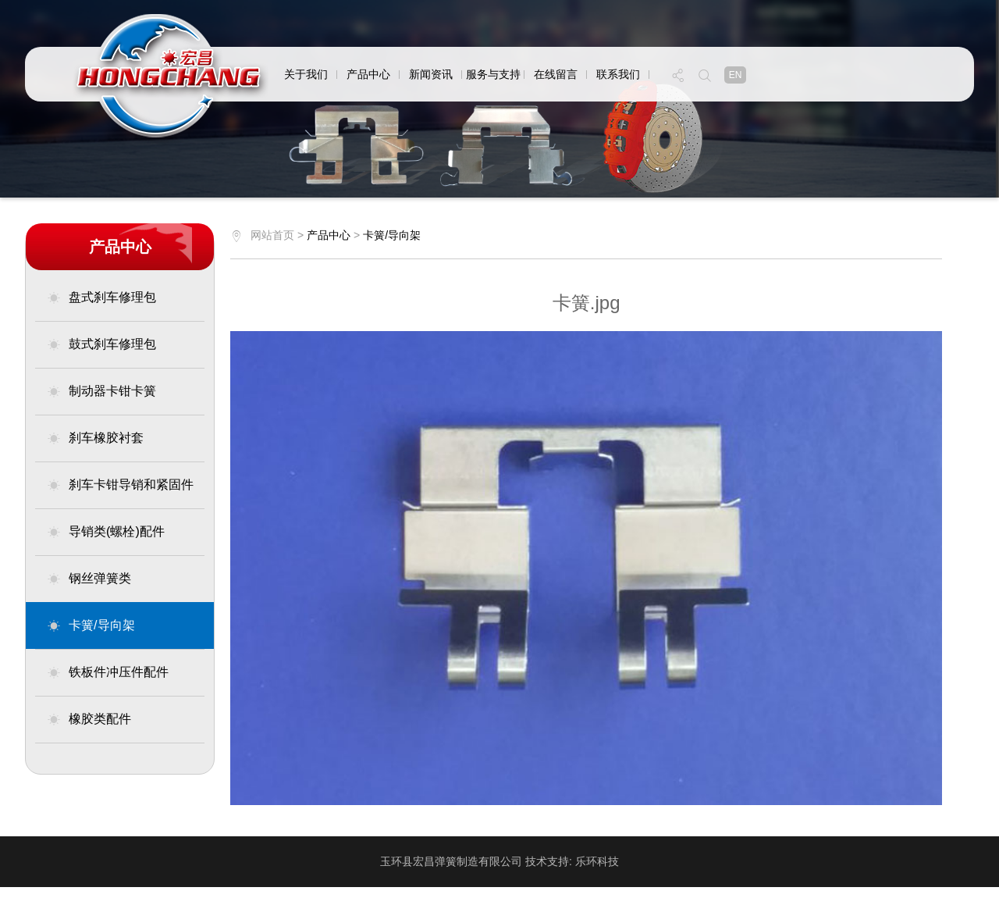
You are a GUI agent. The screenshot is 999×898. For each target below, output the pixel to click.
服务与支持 (493, 74)
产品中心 (368, 74)
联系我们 (618, 74)
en (735, 74)
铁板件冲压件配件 (108, 672)
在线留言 (556, 74)
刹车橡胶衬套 (95, 438)
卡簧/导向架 (90, 625)
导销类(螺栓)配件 (106, 531)
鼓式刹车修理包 (101, 344)
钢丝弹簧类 (89, 578)
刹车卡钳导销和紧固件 (120, 484)
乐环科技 (597, 861)
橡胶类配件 (89, 719)
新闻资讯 (431, 74)
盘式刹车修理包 (101, 297)
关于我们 (306, 74)
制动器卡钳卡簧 (101, 391)
